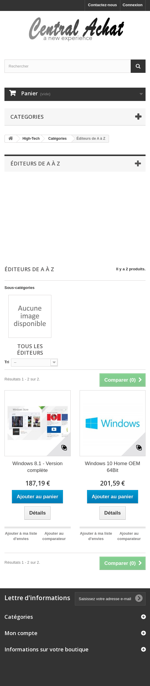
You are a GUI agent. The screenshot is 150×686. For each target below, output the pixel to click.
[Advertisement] (75, 219)
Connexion (133, 5)
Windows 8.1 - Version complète (37, 467)
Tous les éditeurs (30, 349)
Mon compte (20, 633)
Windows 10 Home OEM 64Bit (112, 467)
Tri (6, 362)
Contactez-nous (102, 5)
